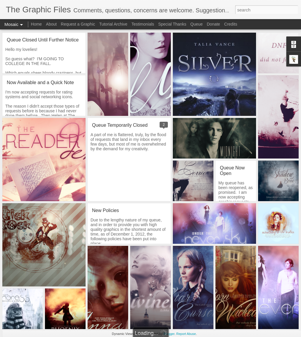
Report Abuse (186, 334)
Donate (213, 24)
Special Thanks (172, 24)
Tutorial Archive (113, 24)
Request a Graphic (78, 24)
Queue (196, 24)
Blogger (168, 334)
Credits (230, 24)
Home (36, 24)
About (51, 24)
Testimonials (142, 24)
